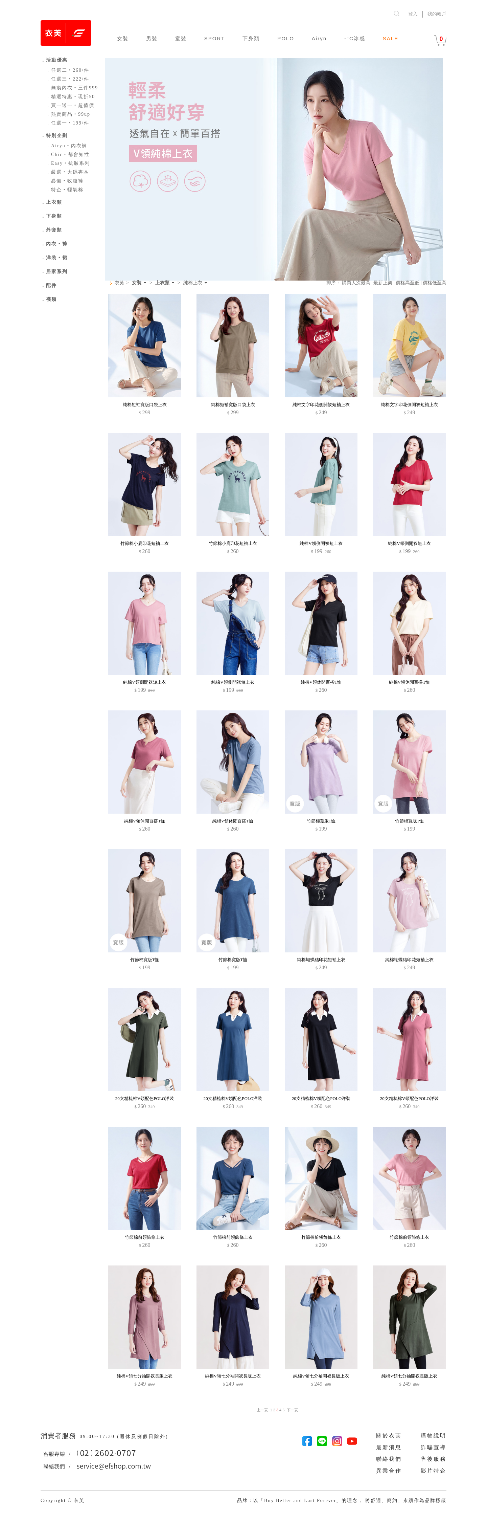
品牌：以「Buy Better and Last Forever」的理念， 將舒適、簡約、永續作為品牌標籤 (341, 1500)
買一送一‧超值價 (70, 105)
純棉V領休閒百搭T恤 (321, 682)
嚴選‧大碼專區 (67, 172)
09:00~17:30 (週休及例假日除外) (123, 1436)
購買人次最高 (356, 282)
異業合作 (389, 1471)
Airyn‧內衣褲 (66, 145)
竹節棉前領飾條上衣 (144, 1237)
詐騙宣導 (433, 1447)
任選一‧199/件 (67, 123)
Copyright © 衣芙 (63, 1500)
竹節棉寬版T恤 (321, 820)
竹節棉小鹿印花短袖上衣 (144, 543)
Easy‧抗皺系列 (68, 163)
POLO (285, 38)
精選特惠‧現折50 (70, 96)
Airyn (319, 38)
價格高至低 (407, 282)
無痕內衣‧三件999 (72, 87)
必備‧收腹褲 (65, 180)
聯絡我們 (389, 1459)
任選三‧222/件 (67, 79)
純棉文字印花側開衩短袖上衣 (321, 404)
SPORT (214, 38)
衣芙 (119, 282)
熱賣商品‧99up (68, 114)
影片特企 (433, 1471)
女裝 (123, 38)
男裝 (152, 38)
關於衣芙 (389, 1435)
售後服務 (433, 1459)
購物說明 (433, 1435)
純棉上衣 (192, 283)
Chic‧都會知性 (68, 154)
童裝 (181, 38)
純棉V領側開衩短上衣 (321, 543)
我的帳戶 (436, 14)
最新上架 (382, 282)
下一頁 (292, 1410)
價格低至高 (434, 282)
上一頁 (262, 1410)
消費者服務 (59, 1435)
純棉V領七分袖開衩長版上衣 (144, 1376)
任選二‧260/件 (67, 70)
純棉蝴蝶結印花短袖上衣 (321, 959)
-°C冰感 (354, 38)
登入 (413, 14)
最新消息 (389, 1447)
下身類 (251, 38)
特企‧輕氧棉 (65, 189)
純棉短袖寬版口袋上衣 (145, 404)
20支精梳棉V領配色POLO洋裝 (144, 1098)
